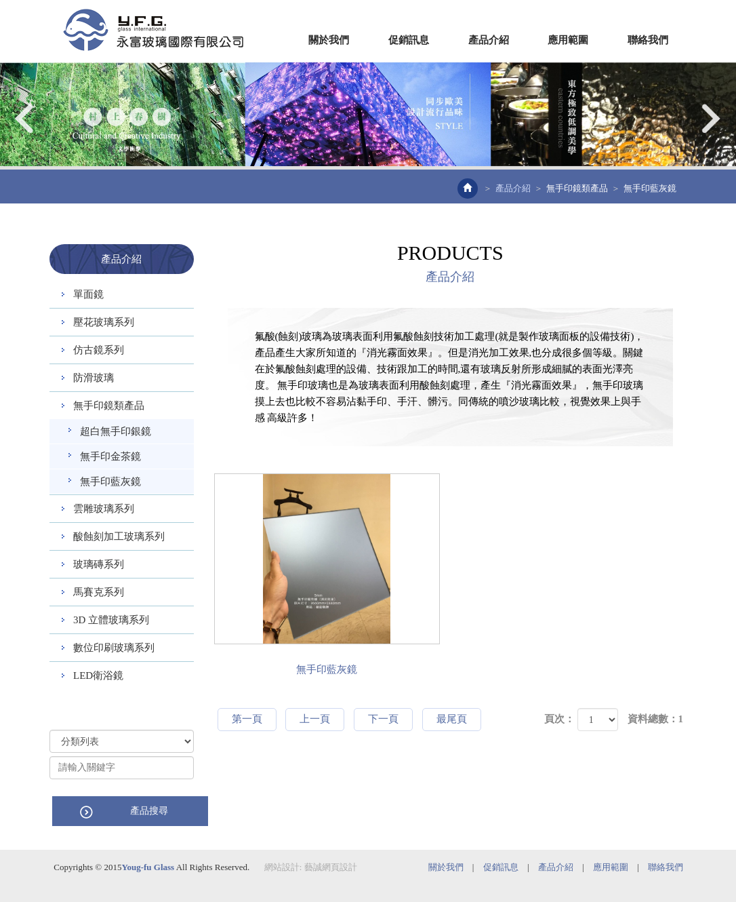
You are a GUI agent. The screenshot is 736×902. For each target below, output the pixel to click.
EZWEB (153, 30)
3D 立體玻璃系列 (111, 619)
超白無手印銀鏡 (115, 431)
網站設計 (282, 866)
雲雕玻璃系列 (103, 508)
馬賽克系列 (98, 592)
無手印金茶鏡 (110, 456)
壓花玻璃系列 (103, 322)
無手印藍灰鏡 (110, 481)
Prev (25, 118)
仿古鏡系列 (98, 350)
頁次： (559, 718)
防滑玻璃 (93, 377)
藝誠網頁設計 (330, 866)
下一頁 (383, 718)
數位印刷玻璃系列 (114, 647)
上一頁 (315, 718)
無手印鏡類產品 (577, 188)
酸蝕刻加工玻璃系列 (119, 536)
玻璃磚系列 (98, 564)
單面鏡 (88, 294)
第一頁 (247, 718)
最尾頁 (451, 718)
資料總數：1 (656, 718)
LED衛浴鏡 (98, 675)
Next (711, 118)
